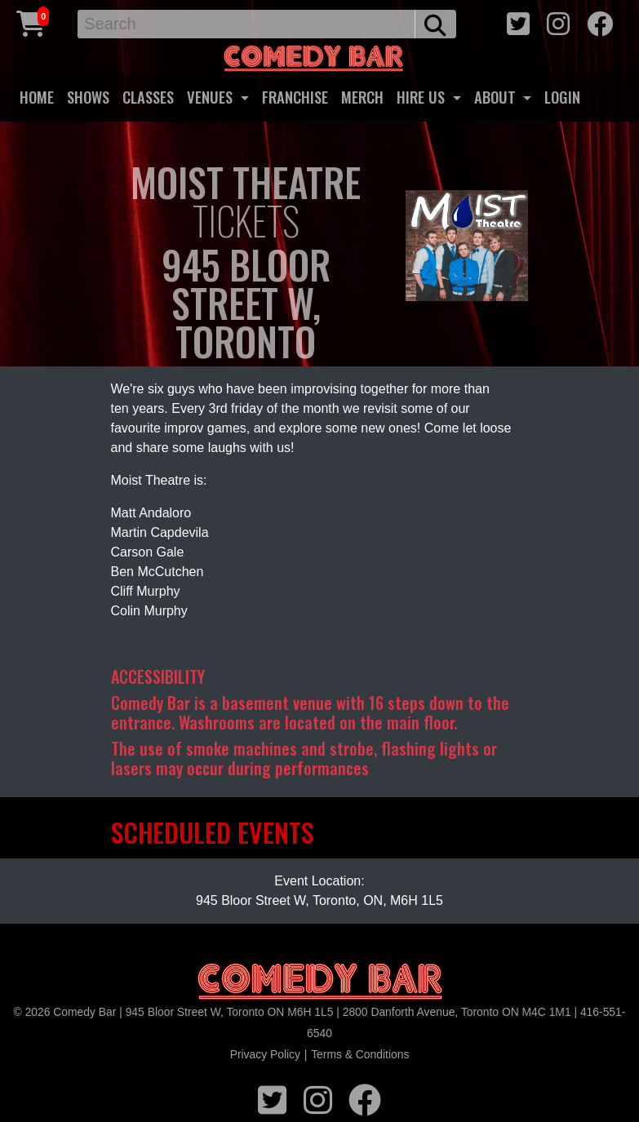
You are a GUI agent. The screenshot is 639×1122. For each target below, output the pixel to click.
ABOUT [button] (497, 97)
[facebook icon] (600, 21)
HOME (37, 97)
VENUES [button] (212, 97)
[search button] (435, 24)
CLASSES (148, 97)
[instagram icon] (558, 21)
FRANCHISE (295, 97)
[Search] (246, 24)
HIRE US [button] (423, 97)
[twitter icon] (518, 21)
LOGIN (562, 97)
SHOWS (88, 97)
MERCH (362, 97)
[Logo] (319, 982)
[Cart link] (31, 21)
